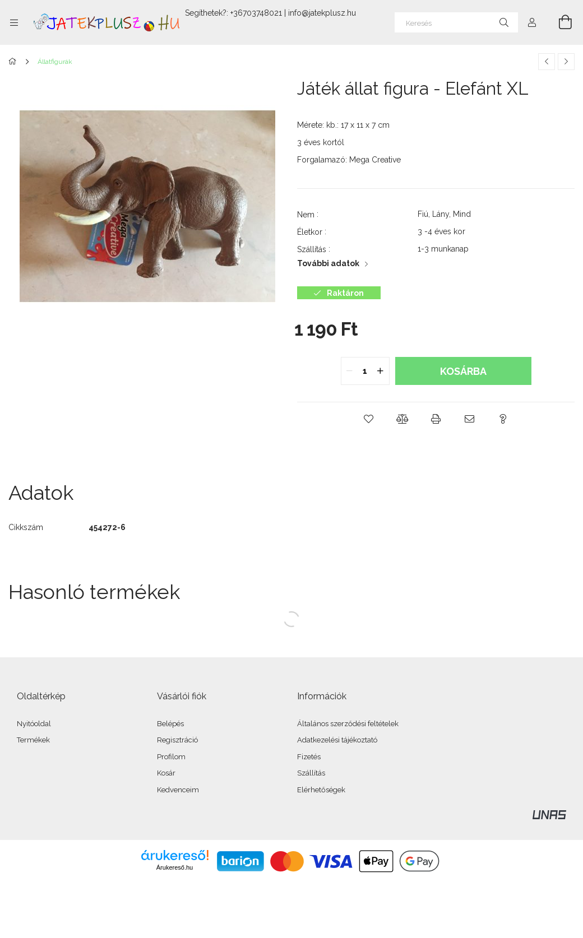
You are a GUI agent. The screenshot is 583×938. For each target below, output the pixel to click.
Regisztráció (177, 740)
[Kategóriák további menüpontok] (14, 22)
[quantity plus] (380, 370)
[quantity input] (365, 370)
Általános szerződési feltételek (348, 723)
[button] (369, 419)
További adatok (328, 263)
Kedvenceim (178, 790)
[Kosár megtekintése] (559, 22)
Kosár (166, 773)
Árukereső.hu (174, 867)
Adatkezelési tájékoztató (337, 740)
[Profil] (532, 22)
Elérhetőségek (321, 790)
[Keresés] (456, 22)
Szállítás (311, 773)
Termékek (33, 740)
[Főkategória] (14, 62)
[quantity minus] (349, 370)
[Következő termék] (566, 61)
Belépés (170, 723)
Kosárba (463, 371)
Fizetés (309, 757)
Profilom (171, 757)
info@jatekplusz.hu (322, 12)
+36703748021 (256, 12)
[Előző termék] (546, 61)
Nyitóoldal (34, 723)
